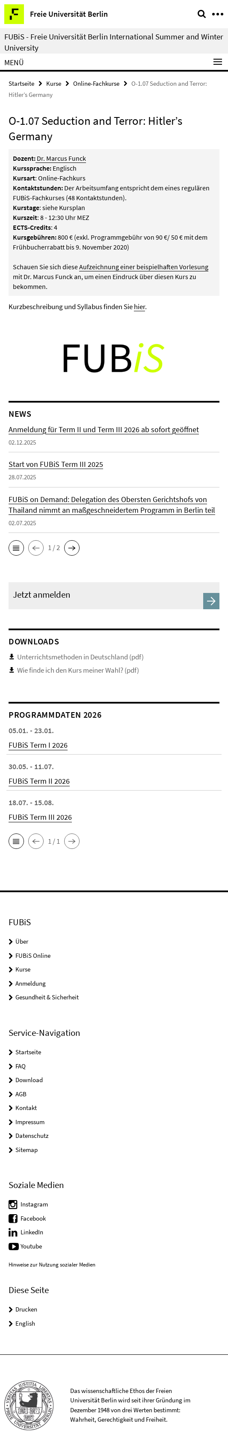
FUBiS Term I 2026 (38, 745)
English (25, 1323)
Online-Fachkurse (96, 83)
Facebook (33, 1218)
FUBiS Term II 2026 (39, 781)
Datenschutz (31, 1135)
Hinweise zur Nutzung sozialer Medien (52, 1264)
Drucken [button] (26, 1309)
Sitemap (26, 1150)
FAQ (20, 1066)
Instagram (34, 1204)
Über (21, 941)
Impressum (29, 1122)
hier (139, 306)
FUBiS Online (32, 955)
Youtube (31, 1246)
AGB (21, 1094)
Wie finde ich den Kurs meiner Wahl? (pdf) (78, 670)
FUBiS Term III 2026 (40, 817)
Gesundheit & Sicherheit (47, 997)
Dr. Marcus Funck (61, 158)
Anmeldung (30, 983)
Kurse (53, 83)
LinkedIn (32, 1232)
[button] (16, 548)
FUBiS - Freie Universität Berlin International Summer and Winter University (113, 42)
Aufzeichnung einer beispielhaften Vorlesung (143, 266)
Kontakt (26, 1108)
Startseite (21, 83)
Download (29, 1080)
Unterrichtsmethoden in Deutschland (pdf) (80, 657)
